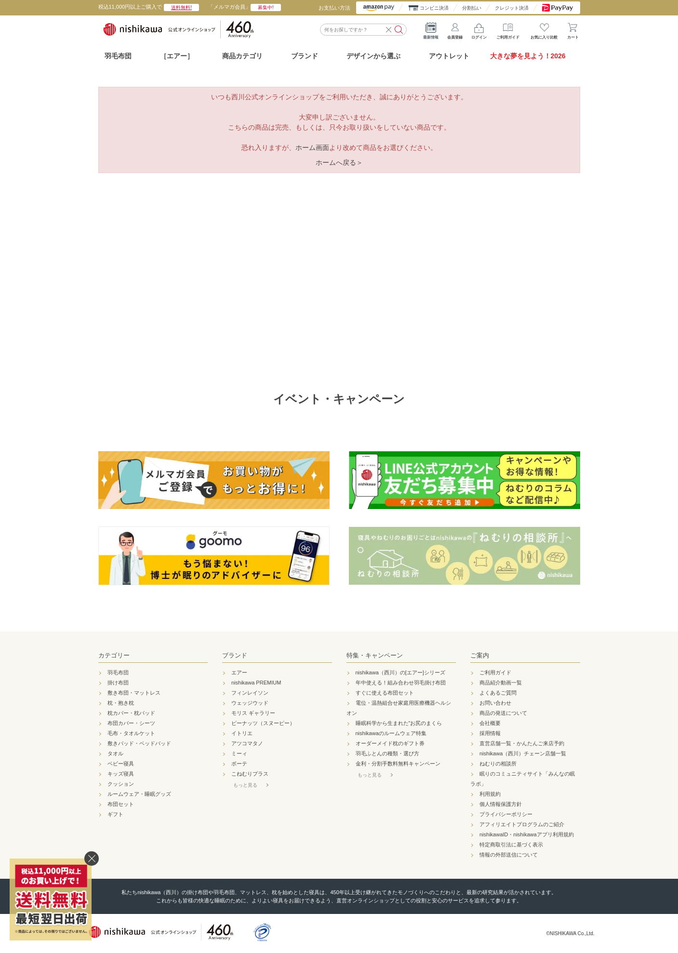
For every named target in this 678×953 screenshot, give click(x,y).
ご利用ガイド (507, 29)
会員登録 (455, 29)
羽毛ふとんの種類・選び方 (387, 753)
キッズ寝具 (120, 774)
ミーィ (239, 753)
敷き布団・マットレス (133, 693)
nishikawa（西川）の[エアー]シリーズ (400, 672)
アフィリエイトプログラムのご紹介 (521, 824)
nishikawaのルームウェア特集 (391, 733)
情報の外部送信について (508, 855)
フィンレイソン (249, 693)
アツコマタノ (247, 743)
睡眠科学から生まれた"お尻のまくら (399, 723)
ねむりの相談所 (498, 763)
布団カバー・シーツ (131, 723)
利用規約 (490, 794)
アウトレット (449, 56)
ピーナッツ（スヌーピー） (263, 723)
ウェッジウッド (249, 703)
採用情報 (490, 733)
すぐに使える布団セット (385, 693)
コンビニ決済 (434, 8)
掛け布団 (118, 682)
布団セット (120, 804)
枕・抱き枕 (120, 703)
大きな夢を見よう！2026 (528, 56)
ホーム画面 (312, 147)
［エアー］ (177, 56)
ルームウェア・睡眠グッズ (139, 794)
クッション (120, 784)
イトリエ (242, 733)
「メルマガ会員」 (244, 7)
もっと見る (245, 785)
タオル (115, 753)
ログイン (479, 29)
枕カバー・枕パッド (131, 713)
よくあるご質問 (498, 693)
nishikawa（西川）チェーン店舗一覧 (522, 753)
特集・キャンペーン (374, 655)
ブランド (234, 655)
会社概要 (490, 723)
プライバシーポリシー (505, 814)
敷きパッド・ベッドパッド (139, 743)
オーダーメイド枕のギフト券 (390, 743)
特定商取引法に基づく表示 (511, 844)
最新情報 (431, 29)
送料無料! (181, 7)
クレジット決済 (512, 8)
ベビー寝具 (120, 763)
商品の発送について (503, 713)
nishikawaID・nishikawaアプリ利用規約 (526, 834)
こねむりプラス (249, 774)
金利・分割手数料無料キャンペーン (398, 763)
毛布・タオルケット (131, 733)
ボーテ (239, 763)
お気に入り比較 (544, 29)
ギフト (115, 814)
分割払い (471, 8)
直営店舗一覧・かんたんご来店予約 (521, 743)
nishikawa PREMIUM (256, 682)
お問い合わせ (495, 703)
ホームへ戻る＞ (339, 162)
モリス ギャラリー (253, 713)
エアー (239, 672)
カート (573, 29)
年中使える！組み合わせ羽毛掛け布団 (401, 682)
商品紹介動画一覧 (500, 682)
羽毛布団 (118, 56)
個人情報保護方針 (500, 804)
